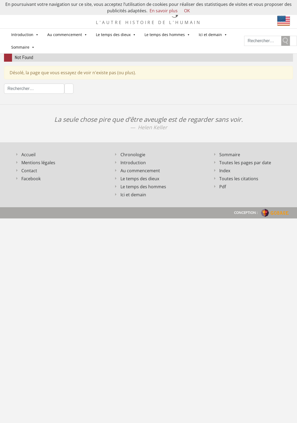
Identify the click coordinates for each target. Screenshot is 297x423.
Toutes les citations (238, 179)
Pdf (222, 187)
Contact (29, 171)
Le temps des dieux (116, 34)
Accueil (28, 155)
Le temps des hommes (167, 34)
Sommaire (23, 47)
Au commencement (67, 34)
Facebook (31, 179)
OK (187, 11)
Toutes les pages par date (245, 163)
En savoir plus (164, 11)
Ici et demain (213, 34)
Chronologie (132, 155)
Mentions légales (38, 163)
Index (224, 171)
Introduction (25, 34)
